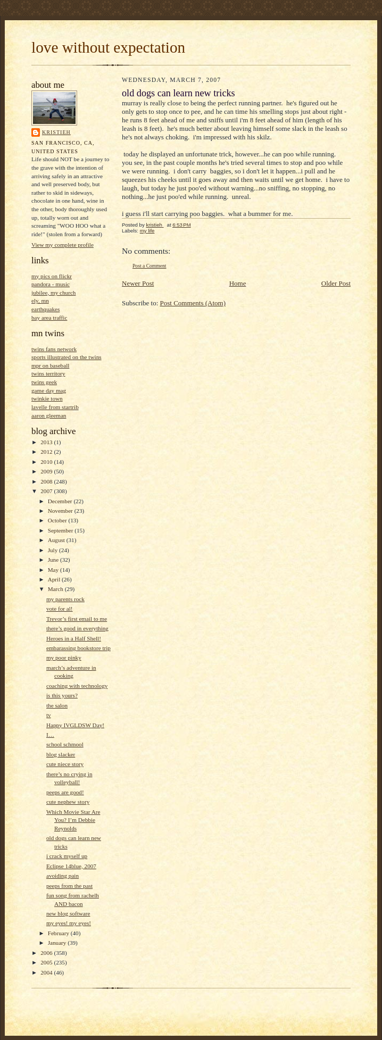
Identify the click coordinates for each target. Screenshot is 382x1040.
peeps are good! (65, 792)
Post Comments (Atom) (193, 303)
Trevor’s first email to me (76, 618)
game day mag (48, 390)
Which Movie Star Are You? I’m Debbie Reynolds (73, 820)
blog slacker (60, 754)
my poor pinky (63, 657)
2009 (47, 471)
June (54, 559)
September (61, 530)
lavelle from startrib (55, 407)
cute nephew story (67, 801)
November (61, 510)
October (58, 520)
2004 (47, 972)
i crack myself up (66, 856)
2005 (47, 962)
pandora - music (50, 284)
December (61, 501)
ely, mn (40, 300)
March (56, 589)
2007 (47, 491)
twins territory (48, 373)
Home (237, 283)
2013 (47, 442)
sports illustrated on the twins (66, 357)
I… (50, 734)
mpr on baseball (50, 365)
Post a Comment (149, 266)
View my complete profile (62, 245)
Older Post (336, 283)
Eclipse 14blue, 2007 (71, 866)
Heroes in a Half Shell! (73, 638)
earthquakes (45, 309)
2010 (47, 462)
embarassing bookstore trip (78, 648)
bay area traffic (49, 317)
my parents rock (65, 599)
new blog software (68, 913)
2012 (47, 451)
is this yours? (62, 695)
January (58, 942)
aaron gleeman (48, 415)
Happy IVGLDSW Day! (75, 725)
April (55, 579)
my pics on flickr (51, 276)
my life (147, 231)
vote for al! (59, 608)
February (59, 933)
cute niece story (65, 764)
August (57, 540)
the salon (57, 705)
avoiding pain (62, 875)
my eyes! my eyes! (68, 923)
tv (48, 715)
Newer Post (138, 283)
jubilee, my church (53, 292)
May (54, 570)
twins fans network (54, 349)
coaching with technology (76, 686)
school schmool (65, 744)
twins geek (44, 382)
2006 (47, 953)
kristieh (56, 132)
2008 (47, 481)
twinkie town (47, 398)
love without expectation (108, 47)
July (53, 550)
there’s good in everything (77, 628)
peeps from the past (69, 886)
